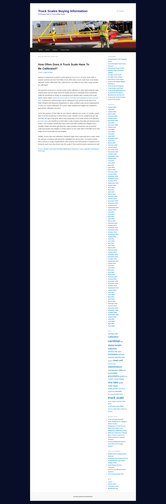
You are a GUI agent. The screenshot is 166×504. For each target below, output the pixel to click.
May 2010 (111, 297)
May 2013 (111, 216)
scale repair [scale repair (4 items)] (113, 386)
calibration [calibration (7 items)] (113, 337)
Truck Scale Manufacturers (116, 90)
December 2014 (113, 176)
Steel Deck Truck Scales (116, 79)
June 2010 (111, 294)
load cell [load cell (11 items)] (118, 360)
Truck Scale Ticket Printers (117, 97)
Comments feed (113, 486)
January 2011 (112, 279)
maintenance (75, 77)
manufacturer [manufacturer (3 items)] (113, 370)
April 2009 (111, 326)
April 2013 (111, 219)
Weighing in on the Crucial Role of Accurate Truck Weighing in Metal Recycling (117, 428)
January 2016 (112, 147)
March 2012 (112, 248)
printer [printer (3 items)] (122, 376)
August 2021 (112, 127)
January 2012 (112, 252)
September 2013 (113, 207)
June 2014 (111, 187)
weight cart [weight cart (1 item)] (124, 409)
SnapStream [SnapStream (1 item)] (111, 391)
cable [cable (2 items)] (116, 334)
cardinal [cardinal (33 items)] (114, 341)
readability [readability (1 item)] (111, 379)
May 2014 (111, 190)
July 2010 (111, 292)
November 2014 (113, 178)
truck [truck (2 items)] (121, 394)
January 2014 (112, 198)
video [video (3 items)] (122, 406)
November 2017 (113, 138)
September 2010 (113, 288)
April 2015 (111, 167)
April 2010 (111, 299)
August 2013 (112, 210)
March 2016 (112, 143)
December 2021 (113, 125)
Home (40, 50)
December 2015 (113, 149)
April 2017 (111, 140)
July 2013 (111, 212)
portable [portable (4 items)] (113, 373)
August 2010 (112, 290)
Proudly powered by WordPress (83, 496)
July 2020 (111, 129)
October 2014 (112, 181)
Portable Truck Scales (115, 77)
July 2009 (111, 319)
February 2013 (112, 223)
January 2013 (112, 225)
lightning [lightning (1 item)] (110, 360)
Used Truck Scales (114, 99)
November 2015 (113, 152)
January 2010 (112, 305)
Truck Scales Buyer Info (116, 474)
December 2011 (113, 254)
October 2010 (112, 285)
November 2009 (113, 310)
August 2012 (112, 236)
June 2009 (111, 321)
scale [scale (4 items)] (121, 383)
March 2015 (112, 169)
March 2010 (112, 301)
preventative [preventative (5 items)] (113, 376)
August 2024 (112, 107)
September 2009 (113, 314)
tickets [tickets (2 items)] (116, 394)
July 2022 (111, 123)
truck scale (41, 151)
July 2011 (111, 265)
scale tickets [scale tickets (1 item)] (121, 388)
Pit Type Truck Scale (114, 75)
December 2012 (113, 227)
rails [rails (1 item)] (126, 376)
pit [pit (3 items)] (109, 373)
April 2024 (111, 109)
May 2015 (111, 165)
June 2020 (111, 132)
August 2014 (112, 185)
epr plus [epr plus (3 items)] (118, 351)
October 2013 (112, 205)
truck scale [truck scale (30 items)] (116, 397)
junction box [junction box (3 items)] (120, 357)
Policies (55, 50)
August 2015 (112, 158)
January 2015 (112, 174)
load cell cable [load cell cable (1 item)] (112, 363)
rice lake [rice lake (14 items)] (113, 382)
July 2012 (111, 239)
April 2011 (111, 272)
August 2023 (112, 111)
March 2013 (112, 221)
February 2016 (112, 145)
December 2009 (113, 308)
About (47, 50)
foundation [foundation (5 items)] (113, 354)
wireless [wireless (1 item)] (110, 411)
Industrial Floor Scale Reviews (118, 458)
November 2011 (113, 256)
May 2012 (111, 243)
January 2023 (112, 118)
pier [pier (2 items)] (124, 370)
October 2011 (112, 259)
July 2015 (111, 160)
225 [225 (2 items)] (109, 334)
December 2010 (113, 281)
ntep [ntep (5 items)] (121, 370)
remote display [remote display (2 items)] (119, 379)
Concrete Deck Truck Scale (117, 64)
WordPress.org (113, 488)
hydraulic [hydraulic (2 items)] (121, 354)
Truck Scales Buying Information (63, 11)
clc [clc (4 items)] (121, 342)
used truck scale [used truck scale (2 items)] (113, 406)
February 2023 (112, 116)
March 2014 (112, 194)
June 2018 (111, 136)
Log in (110, 482)
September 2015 (113, 156)
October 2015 (112, 154)
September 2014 (113, 183)
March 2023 (112, 114)
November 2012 (113, 230)
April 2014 (111, 192)
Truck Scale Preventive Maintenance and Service (64, 149)
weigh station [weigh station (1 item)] (116, 409)
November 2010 (113, 283)
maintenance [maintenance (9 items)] (115, 367)
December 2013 (113, 201)
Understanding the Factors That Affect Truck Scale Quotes (116, 444)
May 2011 (111, 270)
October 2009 (112, 312)
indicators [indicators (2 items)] (111, 357)
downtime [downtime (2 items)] (111, 351)
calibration (87, 149)
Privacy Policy (65, 50)
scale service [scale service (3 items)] (113, 388)
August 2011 (112, 263)
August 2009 (112, 317)
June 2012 (111, 241)
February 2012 (112, 250)
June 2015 (111, 163)
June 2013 (111, 214)
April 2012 (111, 245)
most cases (44, 121)
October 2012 (112, 232)
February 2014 (112, 196)
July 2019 (111, 134)
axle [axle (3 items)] (112, 334)
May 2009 (111, 323)
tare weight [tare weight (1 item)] (111, 394)
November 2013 (113, 203)
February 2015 (112, 172)
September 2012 (113, 234)
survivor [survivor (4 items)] (118, 391)
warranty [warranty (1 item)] (110, 409)
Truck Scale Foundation (116, 86)
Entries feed (112, 484)
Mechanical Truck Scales (116, 68)
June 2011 (111, 268)
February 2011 (112, 277)
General (46, 149)
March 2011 (112, 274)
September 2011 (113, 261)
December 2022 (113, 120)
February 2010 (112, 303)
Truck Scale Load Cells (115, 88)
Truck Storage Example (115, 419)
